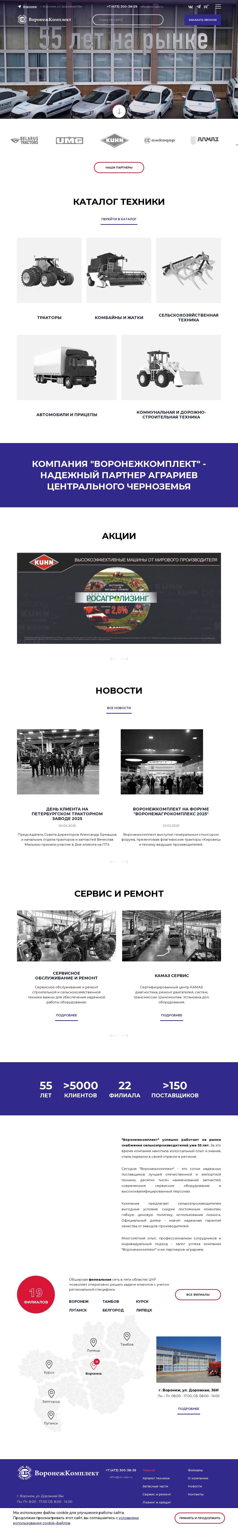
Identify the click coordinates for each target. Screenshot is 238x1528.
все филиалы (198, 1294)
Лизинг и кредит (157, 1502)
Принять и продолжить (199, 1518)
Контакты (195, 1494)
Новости (195, 1486)
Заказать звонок (203, 19)
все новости (119, 708)
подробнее (188, 1409)
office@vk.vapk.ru (151, 6)
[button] (218, 6)
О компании (198, 1478)
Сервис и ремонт (157, 1494)
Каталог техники (156, 1478)
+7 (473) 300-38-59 (122, 6)
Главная (149, 1470)
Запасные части (155, 1486)
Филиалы (195, 1470)
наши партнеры (119, 167)
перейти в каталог (119, 219)
